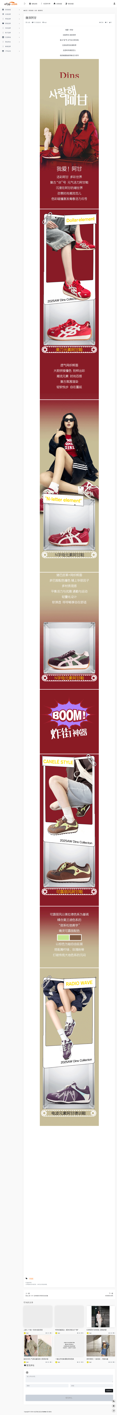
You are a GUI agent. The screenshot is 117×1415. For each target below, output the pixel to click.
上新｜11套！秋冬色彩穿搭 (33, 1330)
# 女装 (31, 1278)
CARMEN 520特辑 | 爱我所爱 (97, 1330)
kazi (44, 22)
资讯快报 (31, 10)
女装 (36, 10)
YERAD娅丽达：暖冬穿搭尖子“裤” (66, 1330)
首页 (26, 10)
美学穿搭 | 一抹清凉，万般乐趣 (97, 1359)
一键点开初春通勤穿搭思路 (64, 1359)
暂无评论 (30, 1365)
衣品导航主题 (37, 1411)
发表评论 (109, 1390)
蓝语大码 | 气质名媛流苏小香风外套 (36, 1359)
